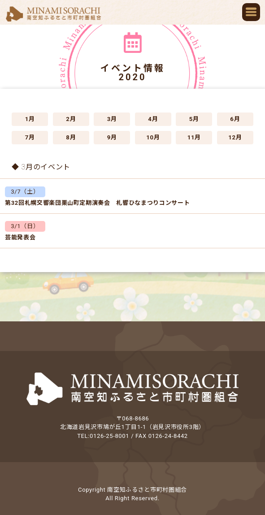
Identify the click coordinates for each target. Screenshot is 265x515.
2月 (71, 119)
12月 (235, 137)
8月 (71, 137)
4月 (153, 119)
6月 (235, 119)
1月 (30, 119)
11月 (194, 137)
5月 (194, 119)
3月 (112, 119)
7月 (30, 137)
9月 (112, 137)
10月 (153, 137)
